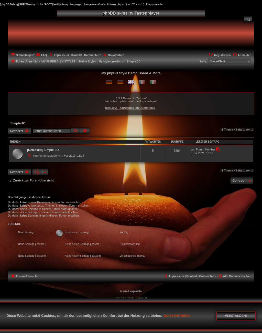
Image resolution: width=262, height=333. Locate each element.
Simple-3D (18, 123)
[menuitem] (248, 19)
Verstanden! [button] (236, 316)
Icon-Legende (131, 291)
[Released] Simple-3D (43, 150)
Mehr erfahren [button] (177, 316)
